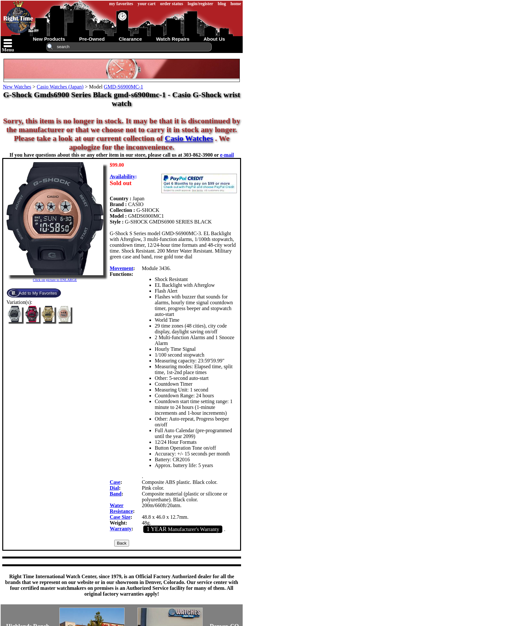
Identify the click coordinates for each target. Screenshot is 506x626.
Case (115, 482)
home (235, 3)
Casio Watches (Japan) (60, 86)
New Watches (17, 86)
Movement (121, 268)
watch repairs (172, 39)
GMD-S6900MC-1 (123, 86)
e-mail (227, 155)
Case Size (120, 517)
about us (214, 39)
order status (171, 3)
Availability (122, 176)
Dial (114, 488)
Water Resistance (121, 508)
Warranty (121, 528)
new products (49, 39)
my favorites (121, 3)
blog (222, 3)
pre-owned (92, 39)
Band (115, 493)
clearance (130, 39)
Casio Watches (189, 138)
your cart (147, 3)
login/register (200, 3)
